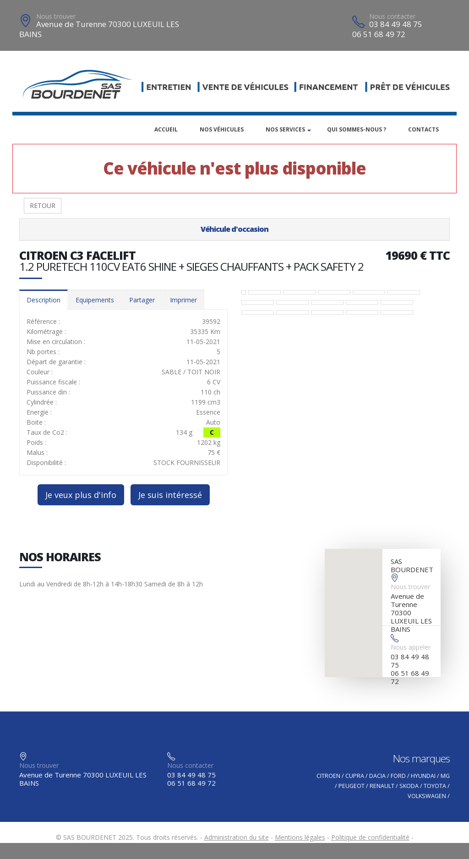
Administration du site (236, 837)
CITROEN (328, 776)
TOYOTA (435, 786)
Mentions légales (300, 837)
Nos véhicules (222, 129)
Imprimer (183, 299)
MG (445, 776)
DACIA (377, 776)
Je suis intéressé (170, 494)
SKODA (409, 786)
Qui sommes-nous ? (356, 129)
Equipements (95, 299)
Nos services (285, 129)
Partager (142, 299)
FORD (398, 776)
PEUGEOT (351, 786)
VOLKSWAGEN (427, 796)
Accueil (166, 129)
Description (43, 299)
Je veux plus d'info (80, 494)
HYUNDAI (423, 776)
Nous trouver (56, 16)
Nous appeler (411, 647)
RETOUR (42, 205)
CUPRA (354, 776)
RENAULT (382, 786)
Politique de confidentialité (370, 837)
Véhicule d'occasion (234, 229)
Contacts (423, 129)
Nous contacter (392, 16)
